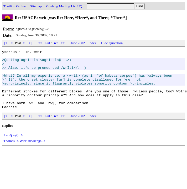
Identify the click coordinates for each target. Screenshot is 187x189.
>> (63, 43)
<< (40, 43)
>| (30, 43)
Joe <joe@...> (13, 147)
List (47, 43)
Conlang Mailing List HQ (64, 6)
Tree (55, 43)
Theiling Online (14, 6)
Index (92, 43)
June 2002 (78, 43)
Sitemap (36, 6)
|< (5, 43)
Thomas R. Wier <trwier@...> (24, 153)
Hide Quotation (112, 43)
